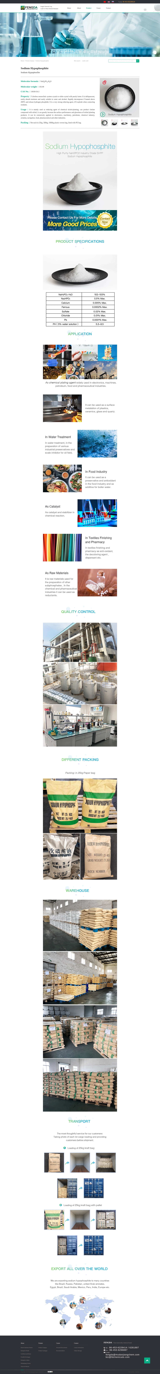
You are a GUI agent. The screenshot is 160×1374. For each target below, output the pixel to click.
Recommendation (60, 1350)
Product (88, 8)
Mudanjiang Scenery (26, 1363)
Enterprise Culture (25, 1360)
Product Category (43, 1347)
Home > (23, 61)
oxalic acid (85, 61)
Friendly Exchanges (25, 1357)
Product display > (30, 61)
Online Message (78, 1350)
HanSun (137, 1372)
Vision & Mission (25, 1366)
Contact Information (79, 1347)
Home (69, 8)
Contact (108, 8)
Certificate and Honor (26, 1353)
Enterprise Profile (25, 1350)
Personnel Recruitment (61, 1347)
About (79, 8)
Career (99, 8)
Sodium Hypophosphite (42, 61)
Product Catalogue (43, 1350)
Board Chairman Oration (26, 1347)
